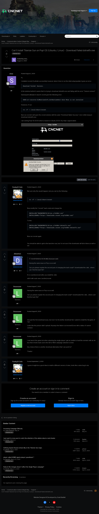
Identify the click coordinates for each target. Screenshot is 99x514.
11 (20, 270)
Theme (40, 507)
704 (16, 270)
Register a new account (28, 405)
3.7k (15, 204)
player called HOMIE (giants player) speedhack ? (18, 457)
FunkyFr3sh (17, 187)
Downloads (6, 36)
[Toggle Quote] (30, 258)
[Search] (75, 36)
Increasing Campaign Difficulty (13, 428)
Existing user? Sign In (79, 10)
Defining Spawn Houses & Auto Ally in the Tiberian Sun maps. (22, 448)
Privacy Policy (49, 507)
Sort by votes (82, 179)
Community (32, 36)
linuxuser (51, 259)
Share (77, 60)
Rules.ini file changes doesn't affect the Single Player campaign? (23, 467)
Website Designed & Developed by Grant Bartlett (49, 497)
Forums (42, 36)
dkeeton (17, 254)
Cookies (59, 507)
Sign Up (93, 10)
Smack (84, 468)
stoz (25, 59)
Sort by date (91, 179)
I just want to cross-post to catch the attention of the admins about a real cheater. (29, 438)
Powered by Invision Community (49, 511)
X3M (83, 429)
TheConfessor (9, 430)
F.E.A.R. (7, 469)
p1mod (7, 449)
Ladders (22, 36)
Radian (7, 440)
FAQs (14, 36)
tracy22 (7, 459)
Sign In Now (71, 405)
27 (20, 204)
